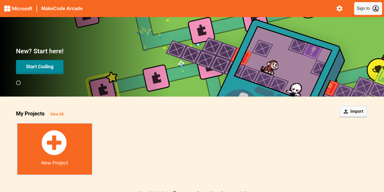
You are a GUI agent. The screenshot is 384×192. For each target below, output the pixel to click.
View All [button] (56, 114)
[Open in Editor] (39, 67)
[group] (18, 83)
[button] (54, 149)
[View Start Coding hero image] (18, 83)
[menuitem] (340, 8)
